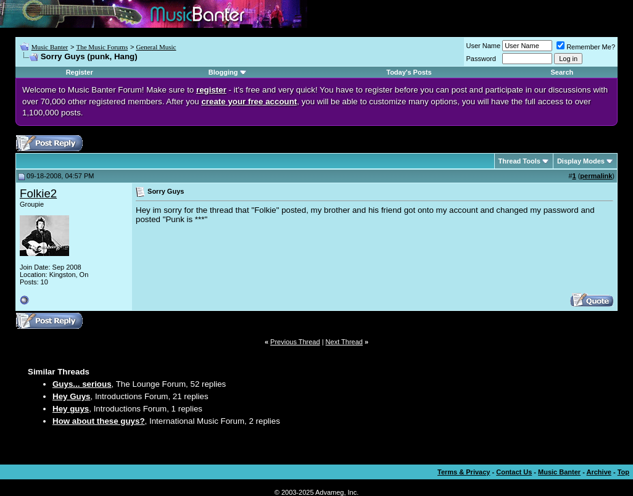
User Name (483, 45)
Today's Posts (408, 72)
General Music (156, 47)
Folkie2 (38, 193)
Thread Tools (519, 161)
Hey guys (70, 408)
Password (481, 58)
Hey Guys (71, 396)
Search (562, 72)
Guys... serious (82, 384)
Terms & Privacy (463, 472)
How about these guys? (98, 421)
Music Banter (49, 47)
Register (79, 72)
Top (623, 472)
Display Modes (581, 161)
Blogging (223, 72)
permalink (596, 176)
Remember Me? (585, 47)
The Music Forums (102, 47)
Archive (599, 472)
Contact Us (514, 472)
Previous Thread (295, 341)
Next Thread (344, 341)
